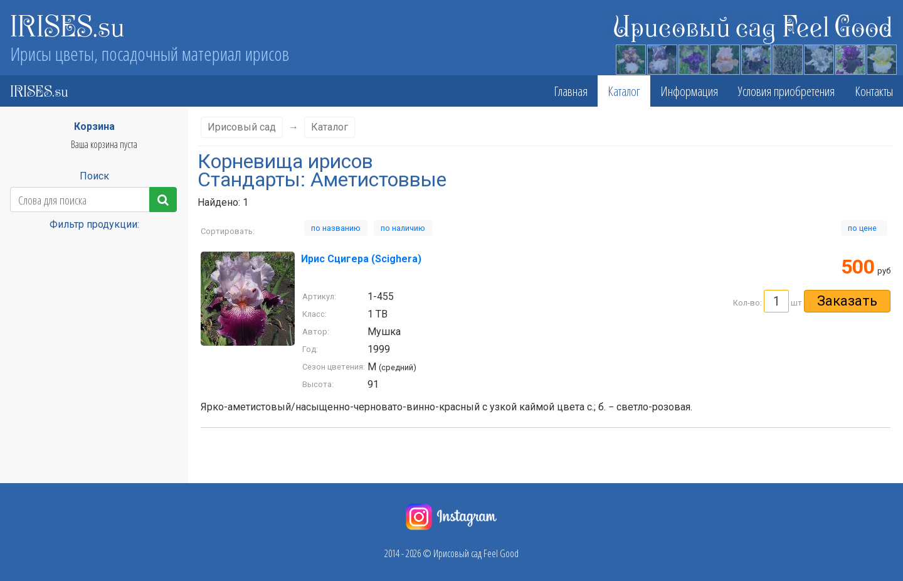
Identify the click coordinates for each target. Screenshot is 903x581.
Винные (28, 514)
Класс (88, 245)
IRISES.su (67, 25)
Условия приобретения (786, 91)
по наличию (403, 228)
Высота (88, 270)
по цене (864, 228)
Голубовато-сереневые (55, 566)
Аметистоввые (39, 426)
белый (26, 479)
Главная (571, 91)
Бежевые (30, 443)
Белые (25, 461)
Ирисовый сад (242, 127)
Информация (689, 91)
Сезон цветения (89, 295)
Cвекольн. (32, 391)
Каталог (624, 91)
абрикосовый (37, 408)
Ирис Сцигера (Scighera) (361, 259)
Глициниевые (38, 549)
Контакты (874, 91)
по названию (336, 228)
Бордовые (32, 496)
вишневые (33, 531)
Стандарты (88, 373)
